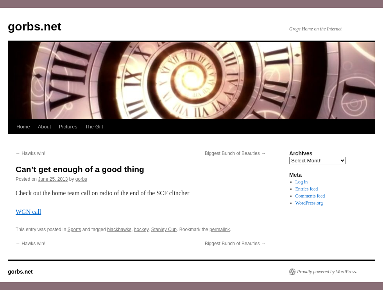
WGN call (28, 211)
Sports (74, 229)
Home (23, 127)
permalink (219, 229)
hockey (141, 229)
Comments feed (310, 196)
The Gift (94, 127)
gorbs (81, 179)
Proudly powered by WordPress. (327, 271)
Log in (301, 182)
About (44, 127)
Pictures (68, 127)
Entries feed (306, 189)
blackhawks (119, 229)
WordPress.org (309, 203)
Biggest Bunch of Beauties (235, 153)
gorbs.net (34, 26)
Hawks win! (30, 153)
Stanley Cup (164, 229)
